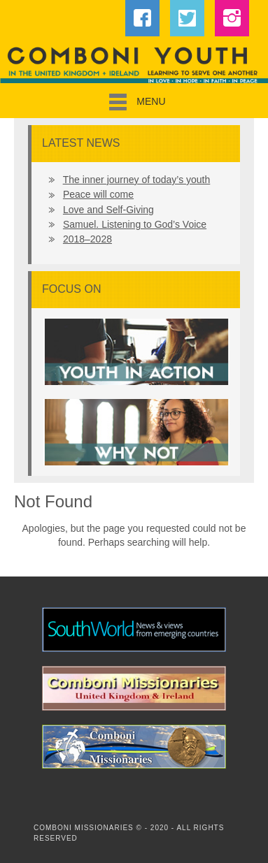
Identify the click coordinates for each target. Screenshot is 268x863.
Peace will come (98, 194)
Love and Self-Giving (108, 209)
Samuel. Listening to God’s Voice (134, 224)
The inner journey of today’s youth (137, 179)
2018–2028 (87, 239)
